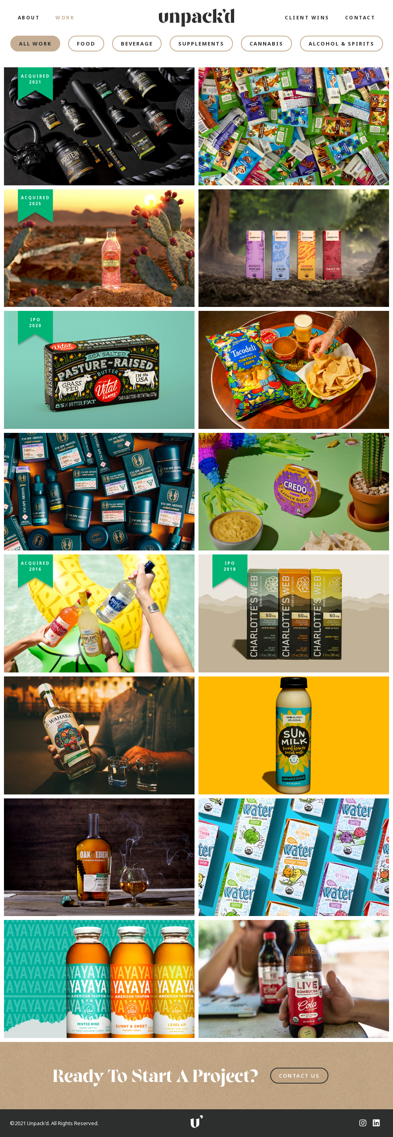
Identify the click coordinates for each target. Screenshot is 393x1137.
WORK (64, 17)
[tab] (35, 43)
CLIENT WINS (307, 17)
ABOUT (29, 17)
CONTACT (360, 17)
